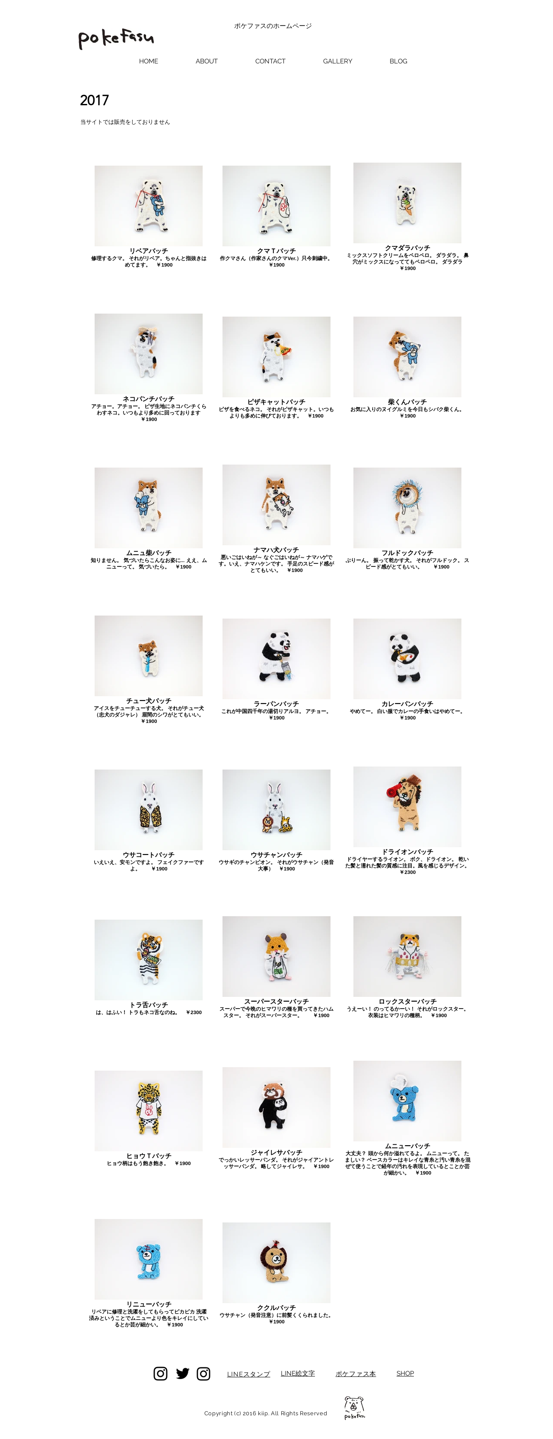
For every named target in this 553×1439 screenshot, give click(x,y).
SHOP (405, 1373)
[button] (337, 61)
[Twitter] (183, 1373)
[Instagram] (160, 1373)
